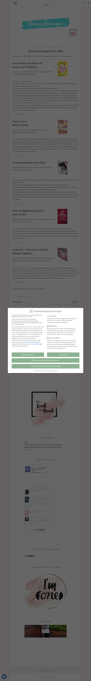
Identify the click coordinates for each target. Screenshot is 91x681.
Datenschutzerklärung (31, 342)
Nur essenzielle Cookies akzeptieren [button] (45, 360)
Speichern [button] (63, 355)
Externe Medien (54, 338)
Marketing (53, 326)
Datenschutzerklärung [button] (46, 370)
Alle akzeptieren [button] (28, 355)
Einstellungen (38, 344)
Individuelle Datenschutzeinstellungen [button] (45, 366)
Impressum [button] (55, 370)
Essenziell (52, 316)
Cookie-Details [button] (36, 370)
